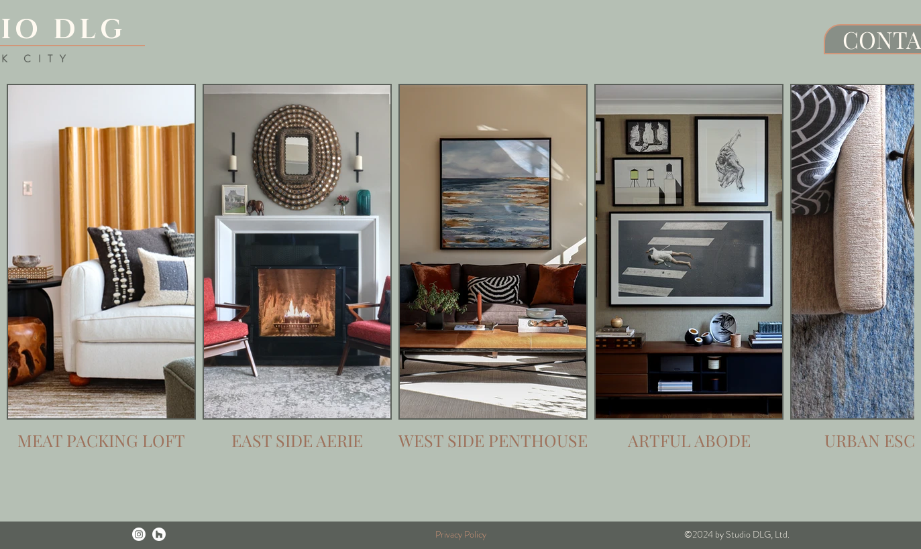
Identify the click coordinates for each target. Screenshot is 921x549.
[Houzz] (159, 534)
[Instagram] (139, 534)
